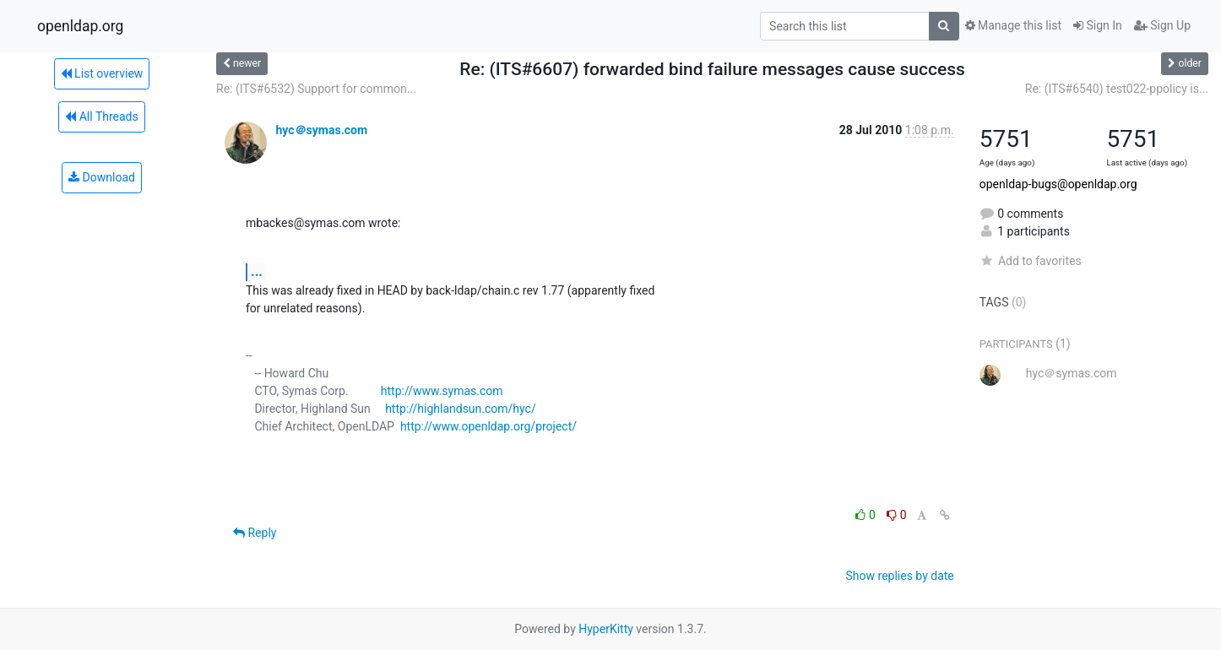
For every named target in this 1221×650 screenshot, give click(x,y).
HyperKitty (605, 629)
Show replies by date (900, 575)
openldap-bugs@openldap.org (1058, 184)
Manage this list (1013, 25)
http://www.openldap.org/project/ (488, 426)
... (257, 271)
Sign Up (1162, 25)
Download (101, 177)
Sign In (1097, 25)
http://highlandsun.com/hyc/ (460, 408)
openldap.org (80, 26)
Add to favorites (1031, 261)
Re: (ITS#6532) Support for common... (316, 88)
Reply (254, 532)
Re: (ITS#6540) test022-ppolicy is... (1116, 88)
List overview (102, 73)
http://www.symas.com (442, 391)
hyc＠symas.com (321, 130)
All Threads (101, 116)
